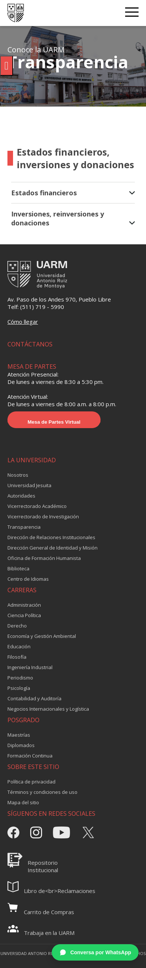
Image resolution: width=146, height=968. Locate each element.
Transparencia (24, 527)
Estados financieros (73, 192)
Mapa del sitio (23, 802)
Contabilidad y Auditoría (34, 698)
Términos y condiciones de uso (42, 792)
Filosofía (16, 657)
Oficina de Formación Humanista (44, 558)
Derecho (17, 625)
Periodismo (20, 677)
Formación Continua (30, 755)
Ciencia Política (24, 615)
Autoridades (21, 495)
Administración (24, 605)
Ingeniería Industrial (30, 667)
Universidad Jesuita (29, 485)
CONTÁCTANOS (30, 344)
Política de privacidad (31, 781)
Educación (19, 646)
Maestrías (18, 734)
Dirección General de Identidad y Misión (52, 547)
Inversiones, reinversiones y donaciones (73, 218)
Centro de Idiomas (28, 579)
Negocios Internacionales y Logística (48, 708)
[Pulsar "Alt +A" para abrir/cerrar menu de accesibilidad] (6, 66)
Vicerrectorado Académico (37, 506)
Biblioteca (18, 568)
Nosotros (17, 475)
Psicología (18, 688)
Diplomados (21, 745)
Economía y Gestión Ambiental (41, 636)
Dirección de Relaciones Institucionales (51, 537)
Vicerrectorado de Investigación (43, 516)
